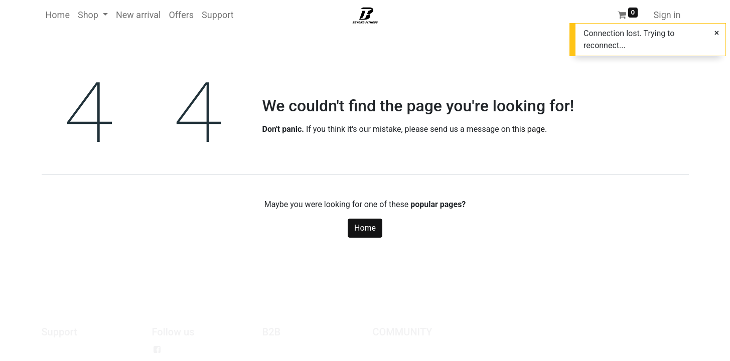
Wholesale (281, 349)
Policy (52, 349)
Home (365, 228)
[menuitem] (58, 15)
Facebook (183, 349)
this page (528, 129)
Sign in (667, 15)
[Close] (716, 33)
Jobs (381, 349)
